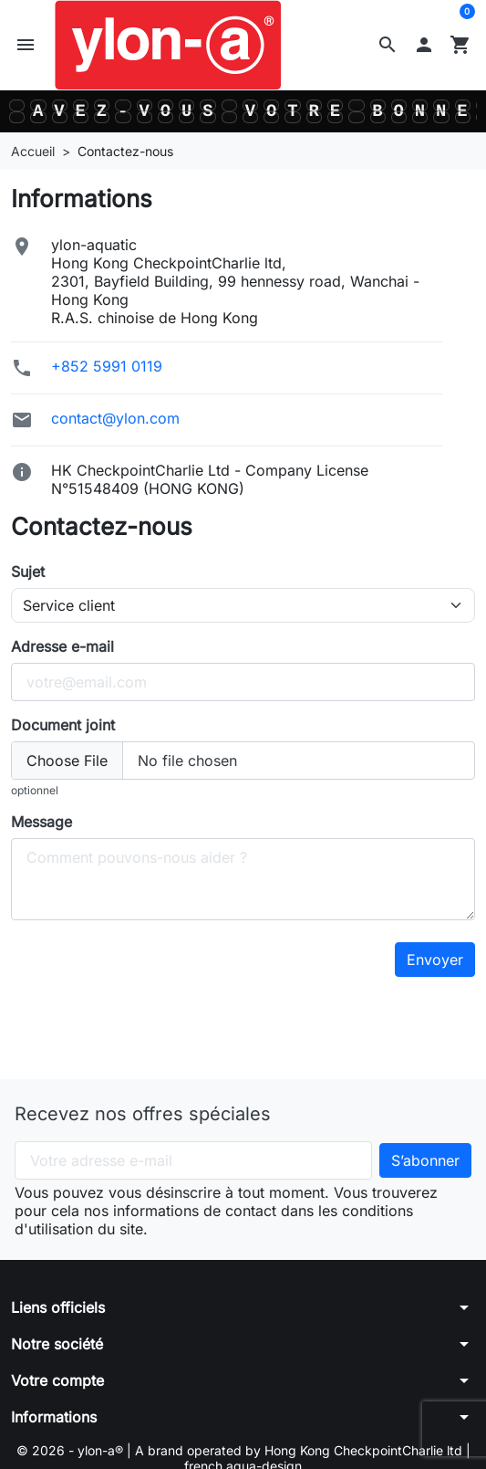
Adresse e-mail (62, 646)
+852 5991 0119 (106, 366)
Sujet (28, 571)
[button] (387, 45)
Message (41, 822)
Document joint (63, 725)
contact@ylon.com (115, 418)
